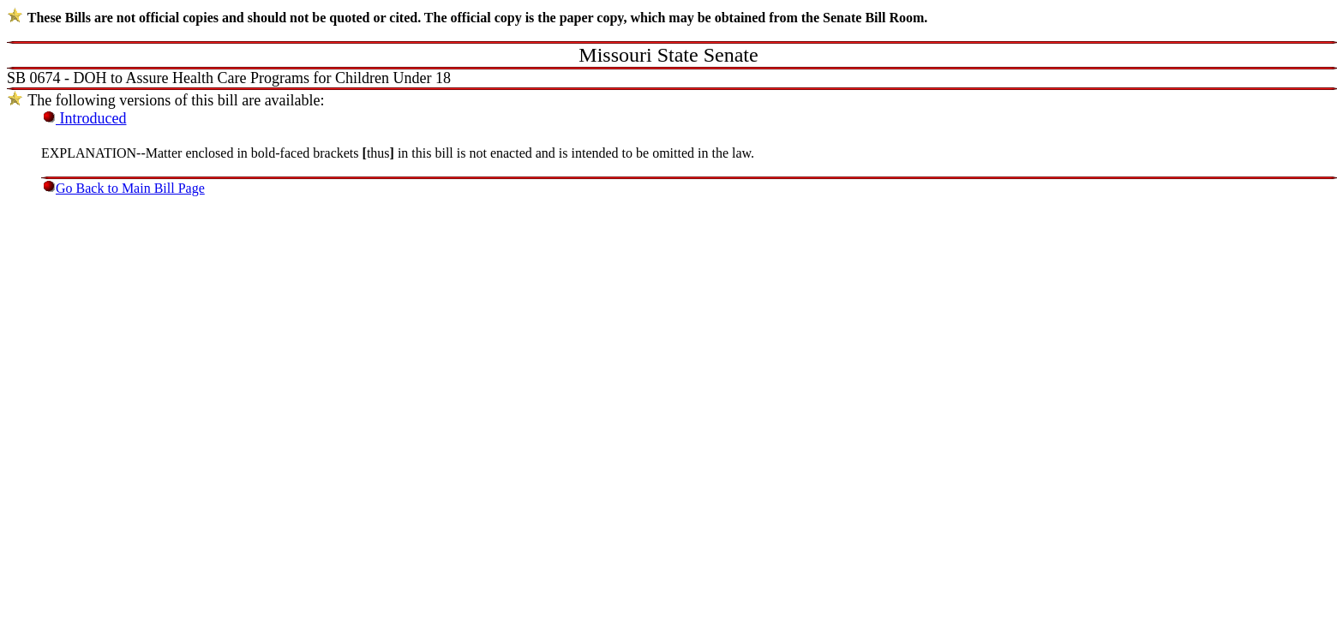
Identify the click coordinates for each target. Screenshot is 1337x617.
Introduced (91, 118)
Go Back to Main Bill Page (130, 188)
